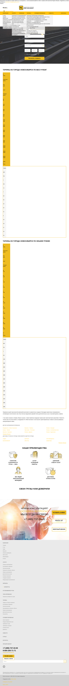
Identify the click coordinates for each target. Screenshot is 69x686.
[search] (65, 661)
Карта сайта (5, 684)
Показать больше (6, 434)
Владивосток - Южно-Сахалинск (10, 427)
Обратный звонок (59, 529)
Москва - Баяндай (50, 427)
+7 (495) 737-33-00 (10, 648)
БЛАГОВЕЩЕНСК (50, 438)
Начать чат (59, 521)
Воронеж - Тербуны (29, 427)
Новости (51, 13)
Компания (5, 13)
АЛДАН (4, 438)
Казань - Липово (6, 430)
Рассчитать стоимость (35, 58)
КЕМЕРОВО (49, 440)
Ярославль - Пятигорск (30, 430)
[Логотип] (26, 7)
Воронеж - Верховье (7, 432)
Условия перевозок (39, 13)
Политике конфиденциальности (12, 2)
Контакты (63, 13)
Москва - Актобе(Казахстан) (52, 430)
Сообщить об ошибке (7, 681)
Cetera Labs (13, 679)
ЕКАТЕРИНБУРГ (6, 440)
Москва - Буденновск (51, 432)
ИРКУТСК (27, 440)
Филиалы (21, 13)
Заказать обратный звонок (17, 13)
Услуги (13, 13)
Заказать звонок (8, 658)
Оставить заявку (59, 512)
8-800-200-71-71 (9, 651)
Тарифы (29, 13)
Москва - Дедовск (28, 432)
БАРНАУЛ (27, 438)
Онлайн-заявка (9, 656)
